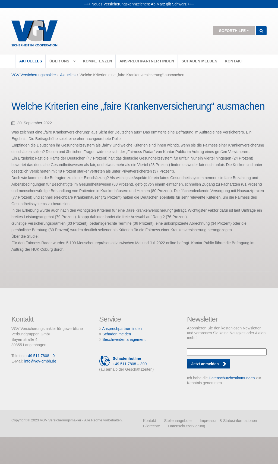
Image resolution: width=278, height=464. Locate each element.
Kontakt (234, 61)
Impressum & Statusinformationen (228, 420)
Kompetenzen (97, 61)
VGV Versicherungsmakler (33, 75)
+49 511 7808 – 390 (123, 361)
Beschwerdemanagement (124, 339)
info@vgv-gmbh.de (40, 361)
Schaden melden (199, 61)
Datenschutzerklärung (186, 426)
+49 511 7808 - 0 (40, 356)
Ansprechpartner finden (146, 61)
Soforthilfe (234, 30)
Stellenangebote (177, 420)
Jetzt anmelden (205, 364)
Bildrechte (151, 426)
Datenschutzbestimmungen (232, 378)
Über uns (62, 61)
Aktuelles (30, 61)
